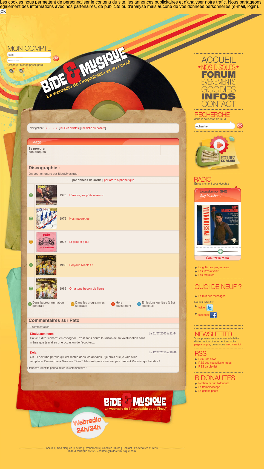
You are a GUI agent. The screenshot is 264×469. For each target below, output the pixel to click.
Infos (117, 448)
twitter (206, 307)
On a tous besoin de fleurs (86, 288)
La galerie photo (208, 390)
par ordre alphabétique (119, 180)
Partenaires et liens (146, 448)
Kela (33, 352)
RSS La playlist (208, 366)
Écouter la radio (217, 258)
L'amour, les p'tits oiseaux (86, 195)
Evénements (92, 448)
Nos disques (64, 448)
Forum (78, 448)
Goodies (107, 448)
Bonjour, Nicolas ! (81, 265)
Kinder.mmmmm (42, 333)
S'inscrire (12, 64)
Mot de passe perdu (32, 64)
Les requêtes (206, 274)
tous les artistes (69, 128)
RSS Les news (208, 358)
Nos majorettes (79, 218)
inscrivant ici (233, 344)
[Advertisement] (125, 29)
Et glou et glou (78, 241)
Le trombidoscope (209, 387)
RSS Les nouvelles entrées (215, 362)
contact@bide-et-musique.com (117, 451)
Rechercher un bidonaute (214, 383)
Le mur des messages (212, 296)
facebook (208, 314)
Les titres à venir (209, 271)
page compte (202, 344)
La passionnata (209, 191)
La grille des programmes (214, 267)
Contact (127, 448)
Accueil (50, 448)
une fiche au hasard (93, 128)
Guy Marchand (211, 196)
